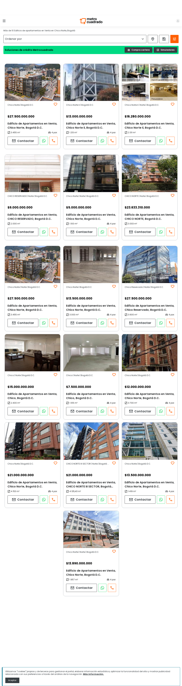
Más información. (93, 674)
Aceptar (12, 680)
